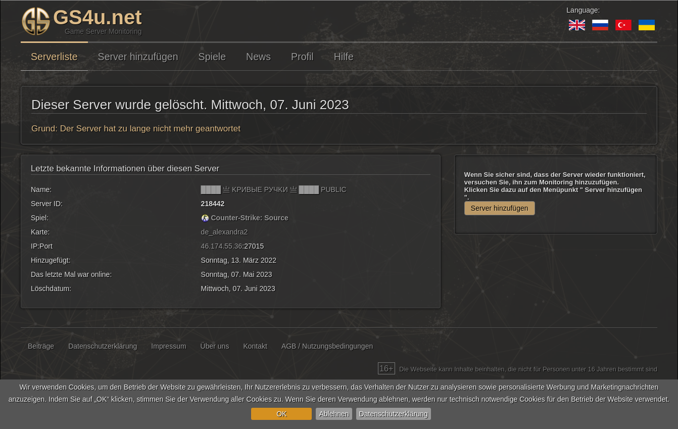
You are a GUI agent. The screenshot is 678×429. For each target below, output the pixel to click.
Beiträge (41, 346)
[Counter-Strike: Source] (205, 218)
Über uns (215, 346)
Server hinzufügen (138, 56)
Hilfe (344, 56)
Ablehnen (334, 414)
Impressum (168, 346)
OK (281, 414)
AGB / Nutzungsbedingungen (327, 346)
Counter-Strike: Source (249, 218)
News (258, 56)
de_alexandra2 (224, 232)
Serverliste (54, 56)
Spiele (212, 56)
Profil (302, 56)
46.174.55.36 (222, 246)
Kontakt (255, 346)
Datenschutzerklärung (393, 414)
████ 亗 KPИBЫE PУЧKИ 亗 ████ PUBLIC (274, 189)
